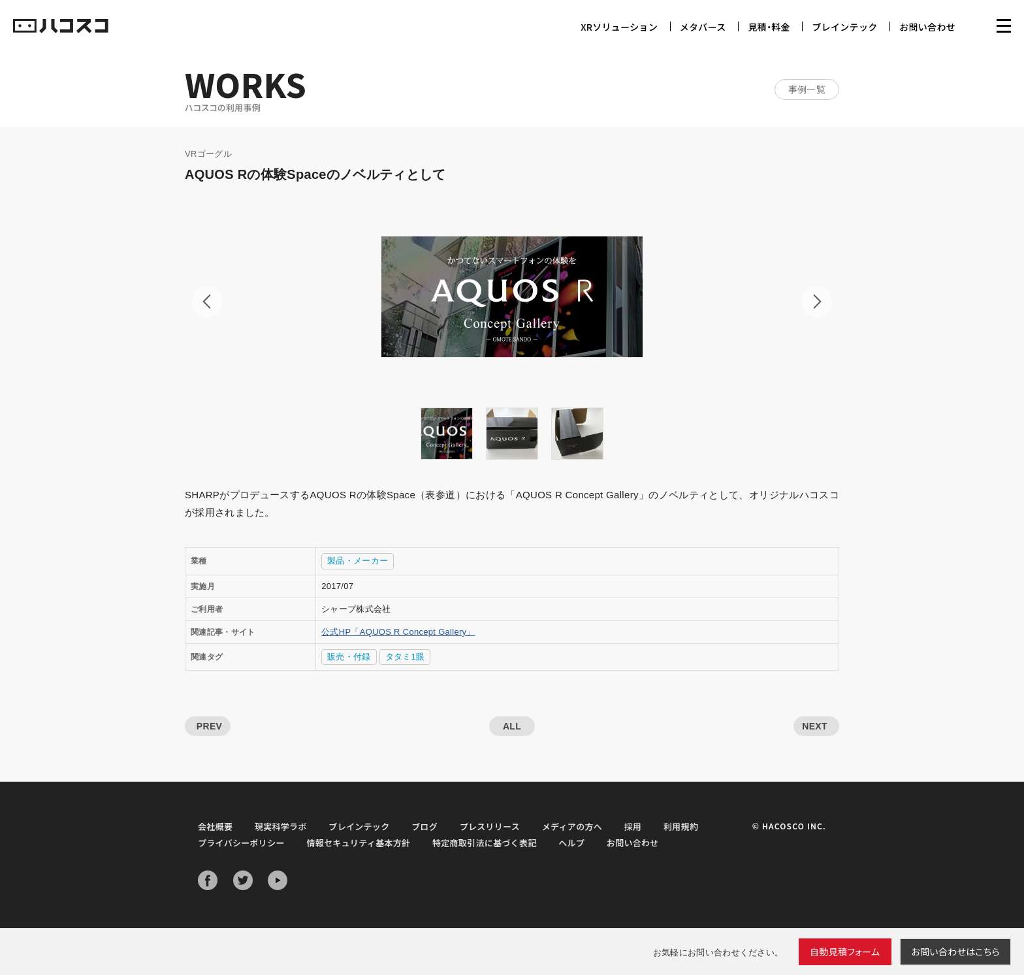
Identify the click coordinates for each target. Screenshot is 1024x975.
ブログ (424, 826)
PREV (209, 726)
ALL (512, 726)
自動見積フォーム (845, 951)
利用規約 (681, 826)
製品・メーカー (357, 561)
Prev (207, 301)
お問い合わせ (927, 26)
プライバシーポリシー (241, 843)
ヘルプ (571, 843)
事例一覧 (806, 89)
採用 (633, 826)
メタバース (703, 26)
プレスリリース (490, 826)
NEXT (814, 726)
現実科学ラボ (281, 826)
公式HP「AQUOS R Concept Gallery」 (398, 632)
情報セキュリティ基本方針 (358, 843)
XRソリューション (619, 26)
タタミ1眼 (405, 657)
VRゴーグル (208, 154)
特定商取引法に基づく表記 (484, 843)
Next (817, 301)
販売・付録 (349, 657)
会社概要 (215, 826)
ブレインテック (844, 26)
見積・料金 (769, 26)
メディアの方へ (572, 826)
